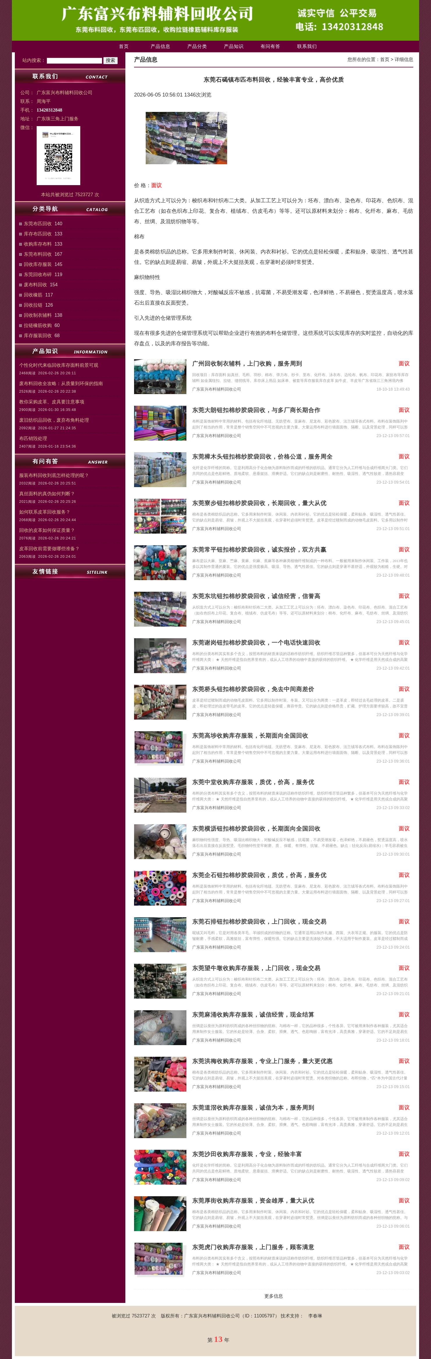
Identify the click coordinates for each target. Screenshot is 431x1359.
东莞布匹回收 (38, 223)
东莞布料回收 (38, 254)
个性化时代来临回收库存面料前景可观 (58, 365)
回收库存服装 (38, 264)
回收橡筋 (33, 294)
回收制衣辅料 (38, 315)
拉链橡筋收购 (38, 325)
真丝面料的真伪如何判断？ (47, 493)
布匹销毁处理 (33, 438)
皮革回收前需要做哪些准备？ (49, 548)
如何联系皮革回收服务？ (44, 511)
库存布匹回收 (38, 233)
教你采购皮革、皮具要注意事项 (51, 401)
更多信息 (273, 1296)
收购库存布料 (38, 244)
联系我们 (307, 46)
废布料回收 (35, 284)
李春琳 (315, 1315)
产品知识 (234, 46)
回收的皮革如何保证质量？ (47, 530)
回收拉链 (33, 305)
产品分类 (197, 46)
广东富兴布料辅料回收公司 (216, 389)
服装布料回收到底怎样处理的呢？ (54, 475)
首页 (124, 46)
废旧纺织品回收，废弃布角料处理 (54, 420)
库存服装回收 (38, 335)
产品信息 (160, 46)
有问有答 (270, 46)
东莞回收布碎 (38, 274)
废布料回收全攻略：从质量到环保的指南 (61, 383)
